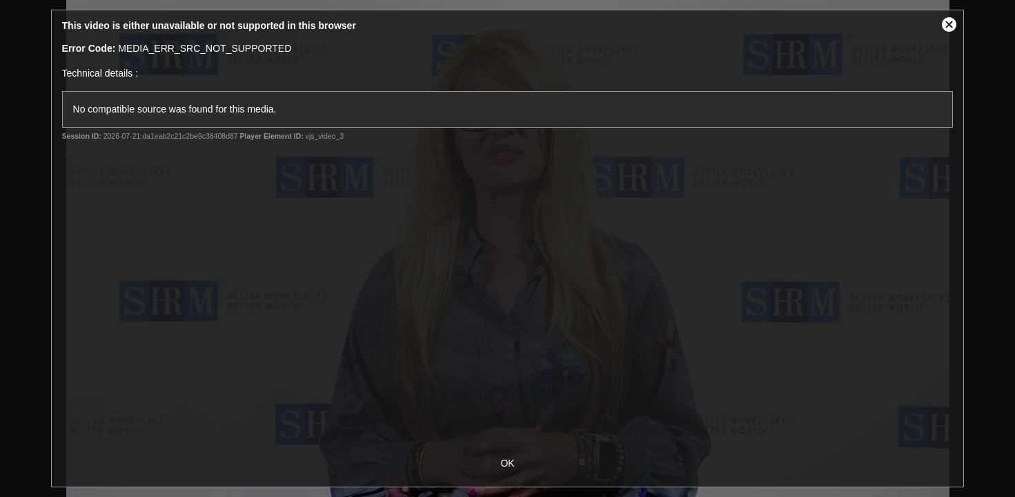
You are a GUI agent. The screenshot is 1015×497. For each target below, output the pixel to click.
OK (507, 463)
